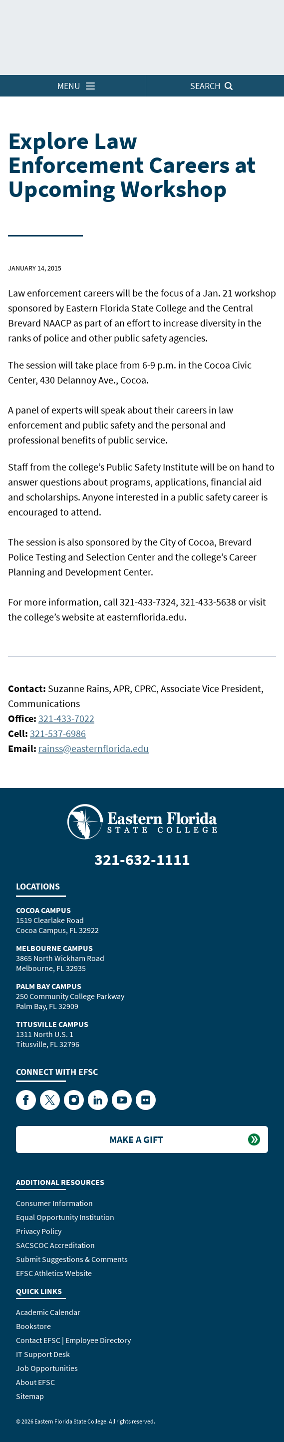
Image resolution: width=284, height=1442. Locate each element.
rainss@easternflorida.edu (93, 748)
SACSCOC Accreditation (55, 1245)
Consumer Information (54, 1203)
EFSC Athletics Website (54, 1273)
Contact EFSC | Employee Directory (73, 1340)
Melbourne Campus (54, 948)
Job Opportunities (47, 1368)
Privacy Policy (38, 1231)
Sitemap (30, 1396)
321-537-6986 (58, 733)
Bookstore (33, 1326)
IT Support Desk (43, 1354)
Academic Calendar (48, 1312)
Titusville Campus (52, 1024)
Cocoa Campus (43, 910)
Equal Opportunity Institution (65, 1217)
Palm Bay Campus (48, 986)
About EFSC (35, 1382)
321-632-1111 (142, 860)
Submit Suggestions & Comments (72, 1259)
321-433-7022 (66, 718)
